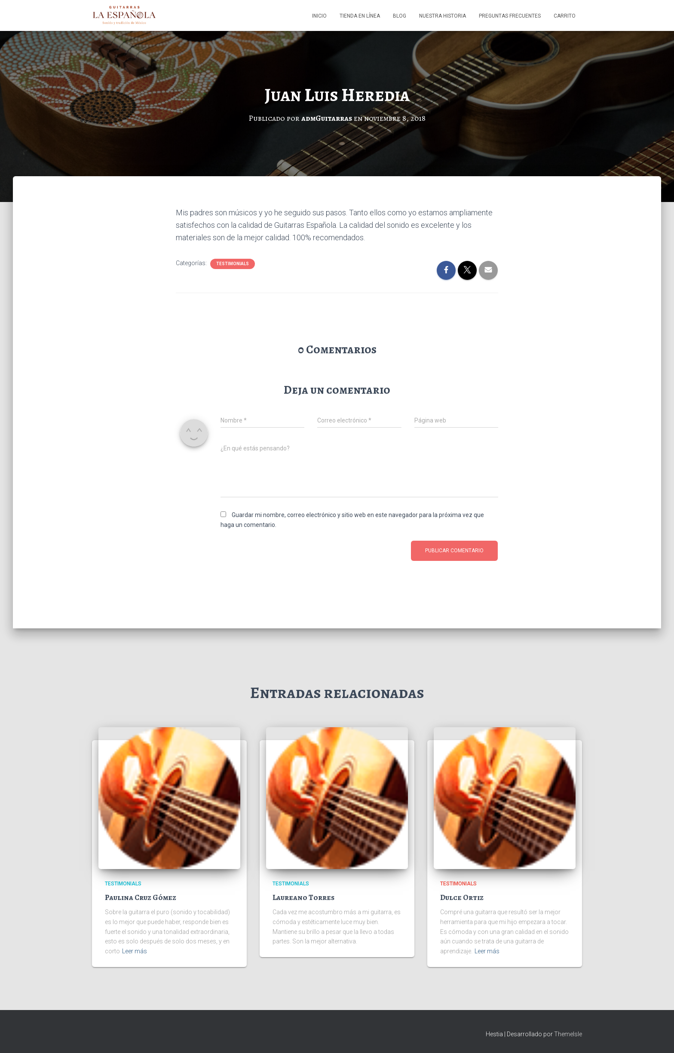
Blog (399, 16)
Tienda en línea (360, 16)
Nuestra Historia (442, 16)
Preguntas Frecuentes (510, 16)
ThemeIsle (568, 1034)
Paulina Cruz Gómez (140, 897)
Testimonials (232, 263)
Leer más (134, 951)
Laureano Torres (303, 897)
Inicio (319, 16)
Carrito (565, 16)
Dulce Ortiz (462, 897)
